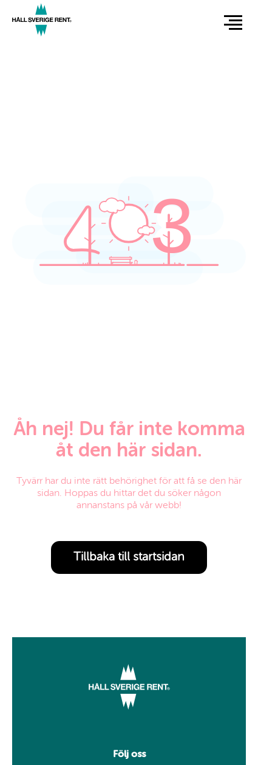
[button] (233, 21)
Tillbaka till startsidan (129, 557)
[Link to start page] (42, 21)
